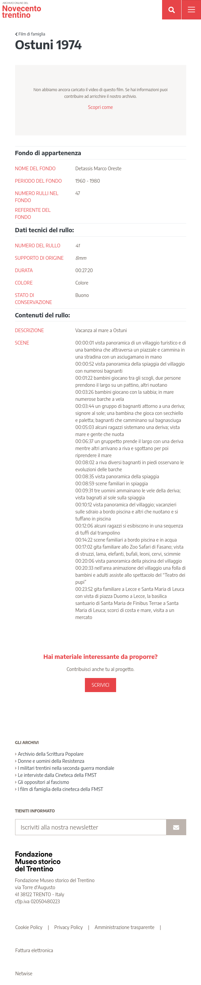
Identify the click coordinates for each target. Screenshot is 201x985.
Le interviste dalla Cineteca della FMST (56, 775)
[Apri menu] (191, 9)
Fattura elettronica (34, 950)
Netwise (24, 973)
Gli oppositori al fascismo (42, 782)
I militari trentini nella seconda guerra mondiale (64, 768)
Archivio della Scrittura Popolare (49, 754)
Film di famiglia (30, 34)
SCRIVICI (100, 685)
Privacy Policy (68, 927)
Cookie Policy (29, 927)
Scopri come (100, 107)
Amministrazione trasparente (124, 927)
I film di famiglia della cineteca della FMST (59, 789)
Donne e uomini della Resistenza (50, 761)
